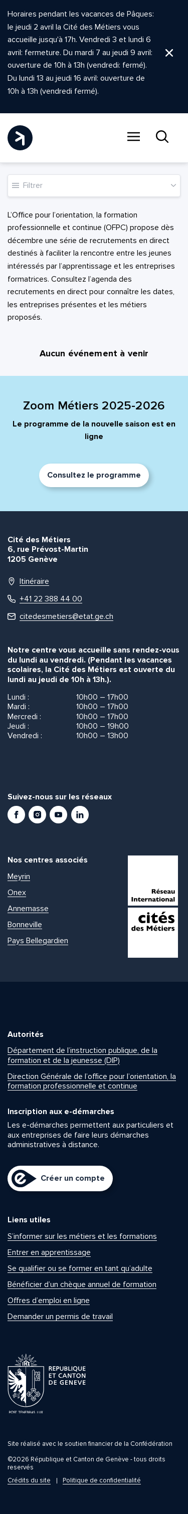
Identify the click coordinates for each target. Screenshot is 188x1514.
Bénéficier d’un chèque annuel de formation (82, 1284)
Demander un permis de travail (60, 1317)
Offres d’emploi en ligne (49, 1300)
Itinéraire (28, 581)
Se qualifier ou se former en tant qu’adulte (80, 1268)
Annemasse (28, 909)
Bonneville (25, 925)
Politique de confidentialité (102, 1480)
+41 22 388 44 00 (45, 599)
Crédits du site (29, 1480)
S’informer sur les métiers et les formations (82, 1236)
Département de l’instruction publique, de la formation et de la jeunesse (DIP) (82, 1055)
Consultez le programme (94, 475)
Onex (17, 893)
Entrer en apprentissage (49, 1252)
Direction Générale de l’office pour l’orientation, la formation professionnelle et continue (92, 1081)
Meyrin (19, 877)
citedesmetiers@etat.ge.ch (60, 616)
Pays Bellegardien (38, 941)
